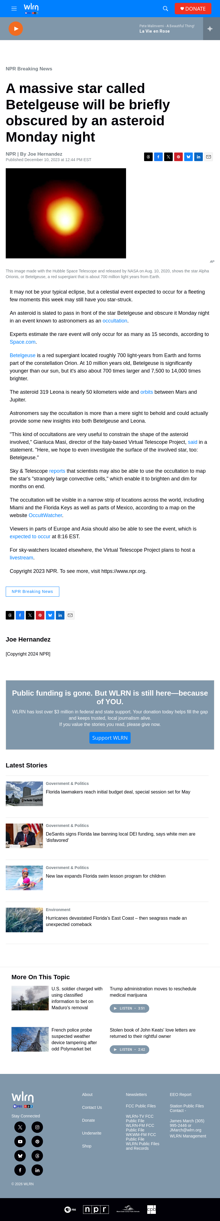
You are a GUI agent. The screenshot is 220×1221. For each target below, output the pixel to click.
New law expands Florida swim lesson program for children (106, 876)
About (87, 1095)
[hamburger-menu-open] (14, 8)
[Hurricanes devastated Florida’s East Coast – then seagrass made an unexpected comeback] (24, 920)
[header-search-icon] (165, 8)
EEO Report (180, 1095)
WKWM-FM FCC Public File (141, 1137)
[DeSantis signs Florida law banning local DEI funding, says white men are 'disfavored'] (24, 836)
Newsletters (136, 1095)
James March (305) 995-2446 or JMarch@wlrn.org (187, 1125)
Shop (86, 1146)
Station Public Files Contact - (187, 1108)
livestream (21, 558)
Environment (58, 909)
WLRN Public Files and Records (143, 1146)
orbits (146, 392)
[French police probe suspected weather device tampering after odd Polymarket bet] (30, 1039)
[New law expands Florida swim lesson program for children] (24, 878)
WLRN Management (188, 1136)
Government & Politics (67, 783)
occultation (115, 321)
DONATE (195, 9)
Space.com (23, 342)
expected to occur (30, 536)
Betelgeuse (23, 355)
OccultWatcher (45, 515)
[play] (15, 28)
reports (57, 471)
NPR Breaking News (29, 69)
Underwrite (91, 1133)
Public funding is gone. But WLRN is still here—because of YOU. (110, 697)
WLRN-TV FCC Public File (140, 1118)
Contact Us (92, 1107)
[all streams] (211, 28)
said (192, 442)
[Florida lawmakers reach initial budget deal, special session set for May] (24, 793)
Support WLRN (110, 737)
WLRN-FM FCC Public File (140, 1127)
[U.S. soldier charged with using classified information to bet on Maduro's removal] (30, 998)
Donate (88, 1120)
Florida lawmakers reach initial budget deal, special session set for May (118, 791)
